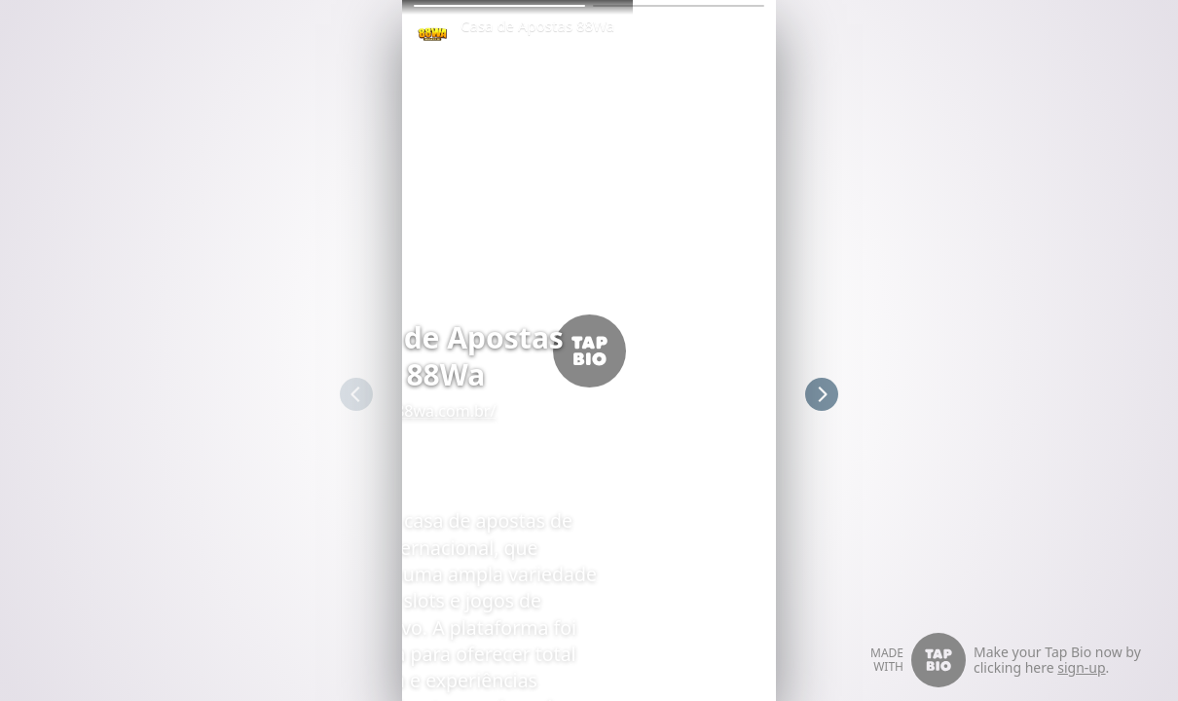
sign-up (1081, 667)
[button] (499, 6)
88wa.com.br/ (588, 411)
